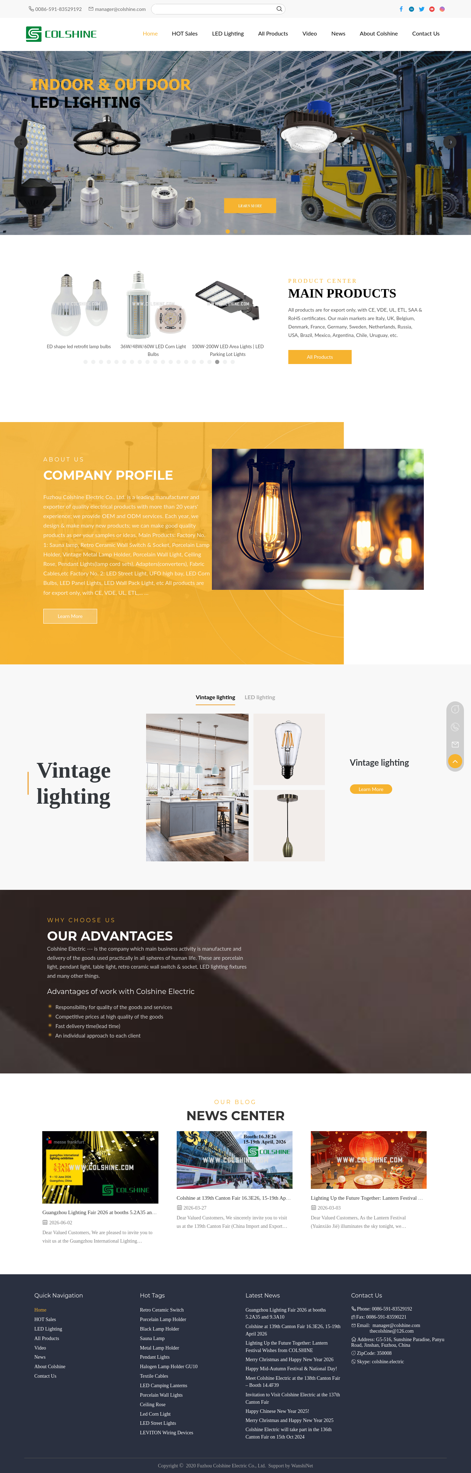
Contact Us (45, 1376)
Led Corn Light (155, 1414)
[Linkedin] (412, 9)
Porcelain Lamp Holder (163, 1319)
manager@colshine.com (120, 9)
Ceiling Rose (153, 1404)
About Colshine (49, 1366)
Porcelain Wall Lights (161, 1395)
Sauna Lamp (152, 1338)
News (40, 1357)
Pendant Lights (155, 1357)
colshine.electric (388, 1361)
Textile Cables (154, 1376)
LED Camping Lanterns (164, 1385)
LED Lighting (48, 1329)
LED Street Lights (158, 1423)
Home (40, 1310)
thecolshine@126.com (392, 1331)
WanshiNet (302, 1465)
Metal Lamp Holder (159, 1348)
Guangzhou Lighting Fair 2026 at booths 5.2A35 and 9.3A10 (106, 1212)
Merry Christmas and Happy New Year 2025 (290, 1420)
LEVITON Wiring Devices (166, 1432)
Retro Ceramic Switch (162, 1310)
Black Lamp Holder (159, 1329)
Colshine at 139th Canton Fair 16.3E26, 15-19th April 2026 (239, 1198)
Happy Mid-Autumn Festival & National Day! (291, 1368)
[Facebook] (402, 9)
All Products (320, 357)
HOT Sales (45, 1319)
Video (40, 1348)
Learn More (70, 616)
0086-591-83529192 (59, 9)
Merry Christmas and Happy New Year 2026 (290, 1359)
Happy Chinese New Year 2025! (277, 1411)
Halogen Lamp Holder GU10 (169, 1366)
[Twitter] (422, 9)
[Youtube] (433, 9)
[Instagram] (442, 9)
